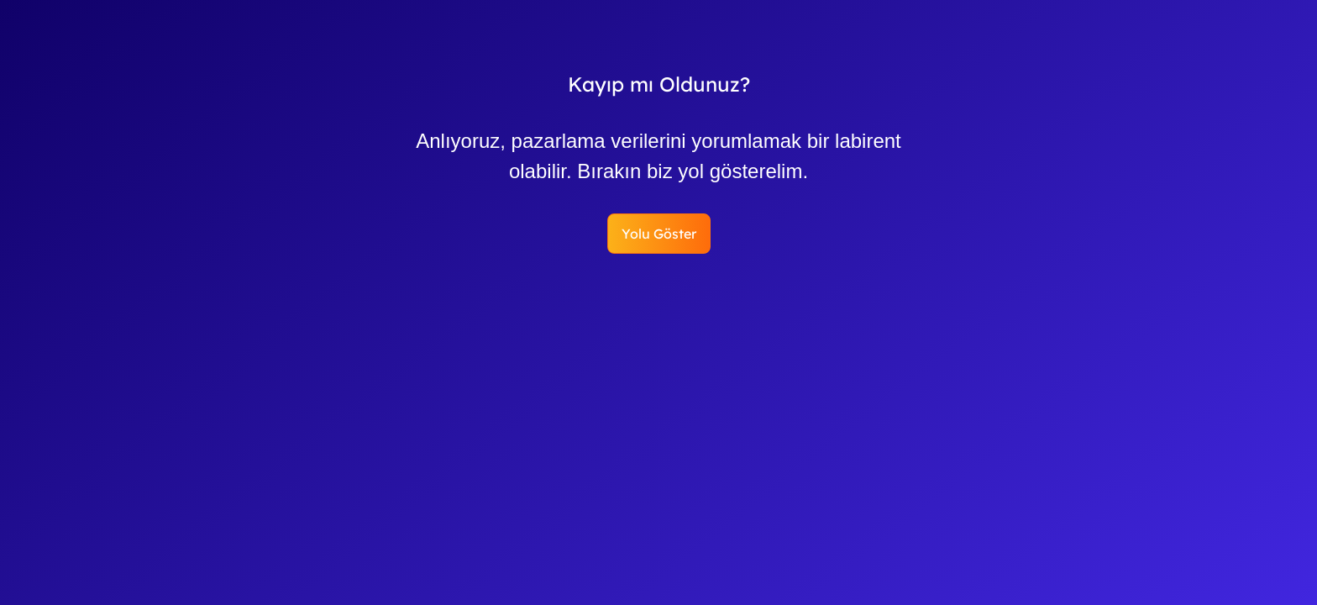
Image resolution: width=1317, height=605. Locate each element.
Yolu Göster (659, 233)
